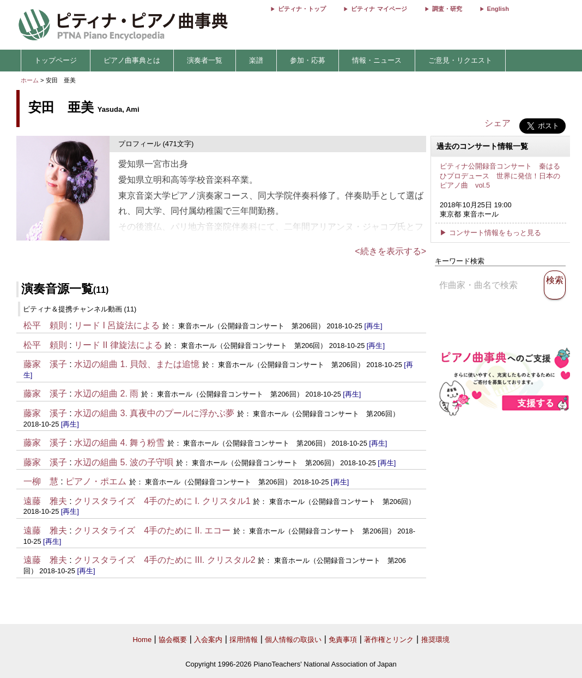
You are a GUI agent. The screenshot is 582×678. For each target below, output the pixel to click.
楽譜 (256, 60)
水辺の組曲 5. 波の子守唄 (123, 462)
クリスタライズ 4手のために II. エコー (152, 530)
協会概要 (173, 639)
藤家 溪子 (45, 364)
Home (141, 639)
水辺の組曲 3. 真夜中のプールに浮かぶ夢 (154, 413)
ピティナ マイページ (379, 8)
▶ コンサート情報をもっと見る (490, 233)
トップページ (55, 60)
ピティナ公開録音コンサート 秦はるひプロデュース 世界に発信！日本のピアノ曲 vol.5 (500, 175)
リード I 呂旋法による (118, 325)
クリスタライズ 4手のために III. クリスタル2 (164, 560)
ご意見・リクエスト (460, 60)
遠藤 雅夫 (45, 501)
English (498, 8)
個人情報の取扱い (293, 639)
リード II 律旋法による (119, 345)
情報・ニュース (377, 60)
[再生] (373, 326)
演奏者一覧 (204, 60)
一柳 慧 (40, 481)
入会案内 (208, 639)
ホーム (30, 80)
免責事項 (343, 639)
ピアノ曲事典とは (132, 60)
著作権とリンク (389, 639)
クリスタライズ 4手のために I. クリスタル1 (162, 501)
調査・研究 (447, 8)
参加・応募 (307, 60)
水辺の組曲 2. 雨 (106, 393)
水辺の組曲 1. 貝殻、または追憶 (136, 364)
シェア (497, 123)
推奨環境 (435, 639)
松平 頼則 (45, 325)
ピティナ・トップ (302, 8)
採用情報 (243, 639)
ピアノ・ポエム (95, 481)
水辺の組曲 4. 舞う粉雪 (119, 442)
